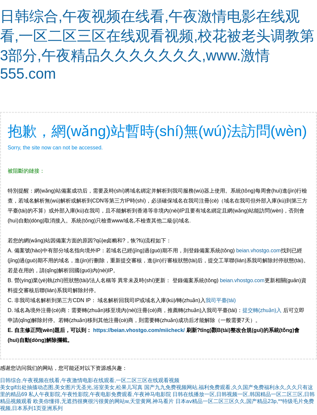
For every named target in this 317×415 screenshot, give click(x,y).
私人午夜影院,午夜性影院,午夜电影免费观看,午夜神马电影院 (100, 394)
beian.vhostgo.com (258, 250)
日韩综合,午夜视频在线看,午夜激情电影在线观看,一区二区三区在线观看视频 (89, 380)
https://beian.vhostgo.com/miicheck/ (139, 330)
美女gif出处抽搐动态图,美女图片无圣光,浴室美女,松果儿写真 (71, 387)
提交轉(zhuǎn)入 (262, 310)
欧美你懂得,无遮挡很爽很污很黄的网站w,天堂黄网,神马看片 (103, 401)
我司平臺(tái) (221, 300)
